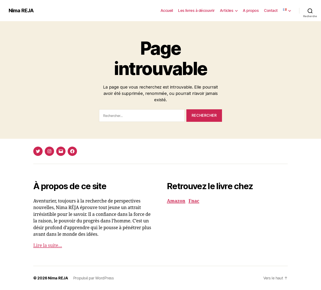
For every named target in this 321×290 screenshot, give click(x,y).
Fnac (193, 201)
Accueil (166, 10)
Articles (226, 10)
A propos (251, 10)
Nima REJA (20, 10)
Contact (271, 10)
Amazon (176, 201)
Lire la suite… (47, 245)
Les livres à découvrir (196, 10)
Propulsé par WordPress (93, 278)
